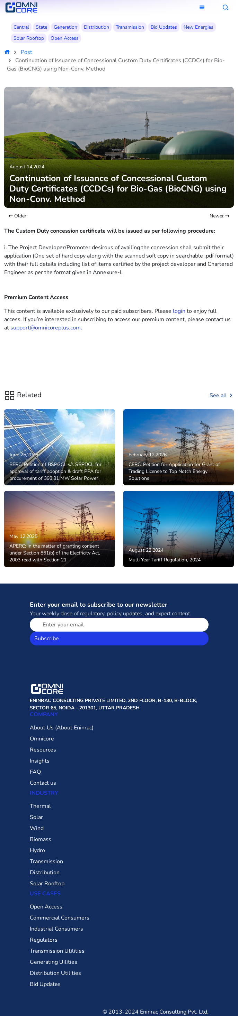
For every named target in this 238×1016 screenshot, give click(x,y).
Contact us (43, 783)
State (41, 27)
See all (222, 395)
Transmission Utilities (57, 951)
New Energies (198, 27)
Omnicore (42, 739)
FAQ (35, 772)
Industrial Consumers (56, 929)
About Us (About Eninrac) (62, 727)
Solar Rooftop (29, 38)
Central (21, 27)
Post (26, 52)
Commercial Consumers (59, 918)
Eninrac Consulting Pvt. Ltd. (174, 1012)
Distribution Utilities (55, 973)
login (179, 311)
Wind (37, 828)
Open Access (65, 38)
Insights (40, 761)
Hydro (37, 850)
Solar (36, 817)
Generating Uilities (53, 962)
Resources (43, 750)
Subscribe (46, 638)
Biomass (40, 839)
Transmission (130, 27)
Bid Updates (164, 27)
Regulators (44, 940)
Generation (65, 27)
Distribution (96, 27)
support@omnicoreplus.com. (46, 328)
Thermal (40, 806)
